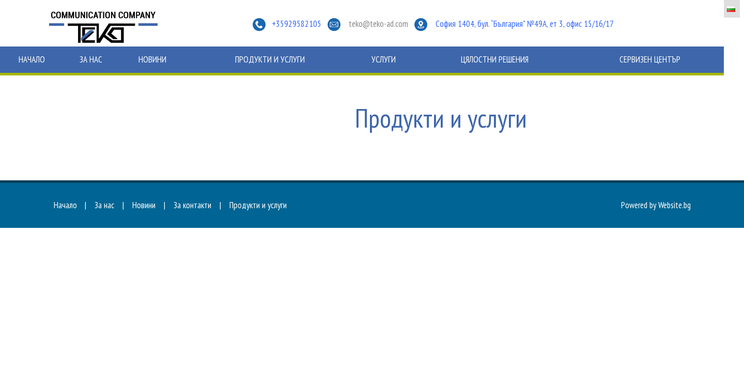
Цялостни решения (495, 59)
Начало (32, 59)
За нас (91, 59)
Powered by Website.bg (656, 205)
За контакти (192, 205)
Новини (152, 59)
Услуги (383, 59)
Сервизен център (649, 59)
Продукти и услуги (270, 59)
